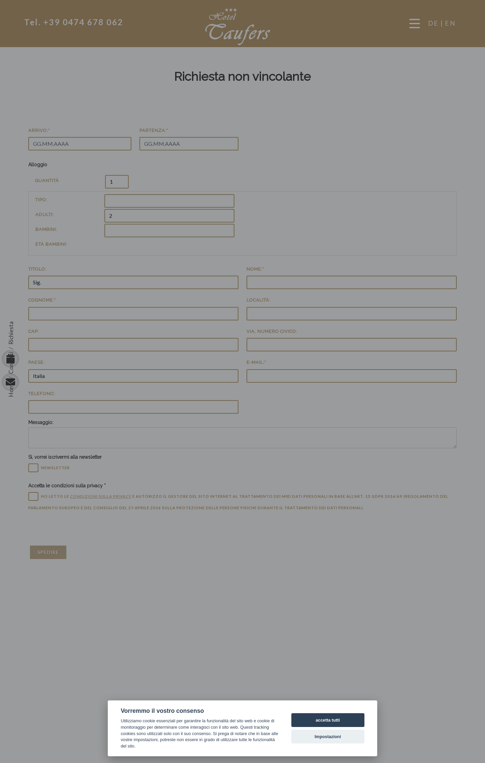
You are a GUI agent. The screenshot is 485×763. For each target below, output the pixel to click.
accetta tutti (328, 720)
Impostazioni (328, 736)
